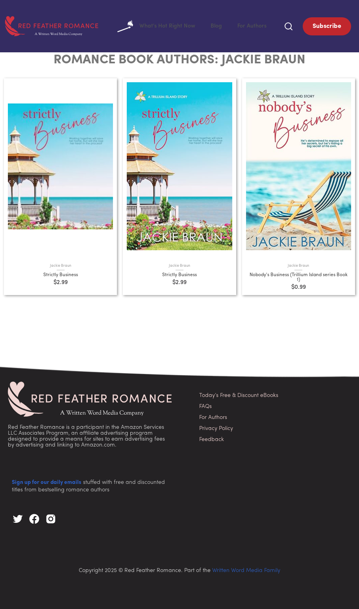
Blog (233, 25)
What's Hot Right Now (186, 25)
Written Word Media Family (246, 569)
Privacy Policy (216, 427)
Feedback (211, 438)
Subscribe (327, 25)
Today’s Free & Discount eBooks (238, 394)
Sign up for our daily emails (46, 481)
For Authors (258, 25)
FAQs (205, 405)
